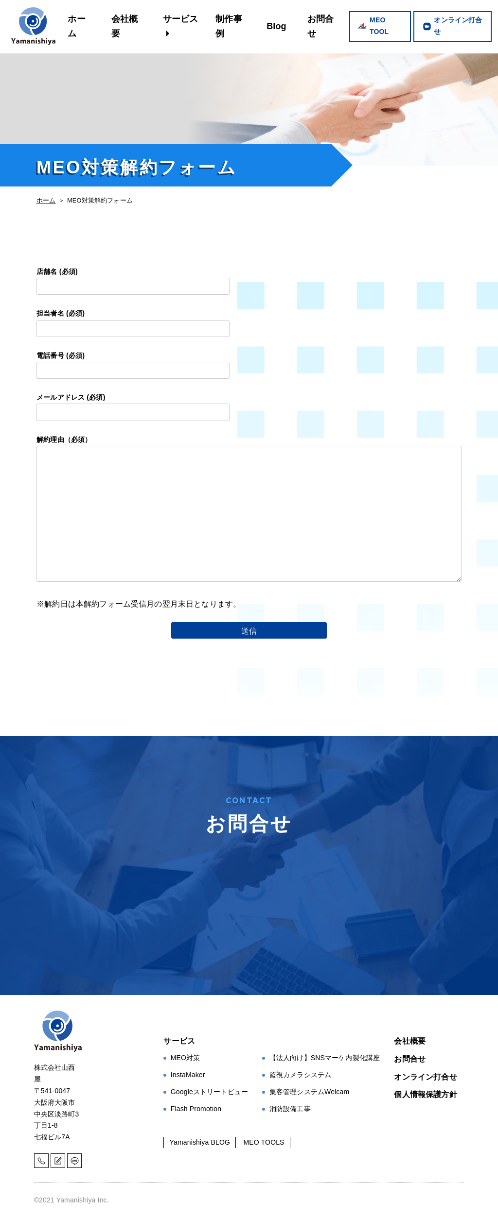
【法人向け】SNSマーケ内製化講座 (324, 1058)
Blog (276, 26)
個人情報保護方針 (425, 1094)
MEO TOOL (379, 25)
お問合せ (320, 26)
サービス (180, 19)
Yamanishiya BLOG (200, 1142)
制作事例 (228, 26)
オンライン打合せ (458, 25)
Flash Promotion (196, 1109)
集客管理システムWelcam (309, 1092)
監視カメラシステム (300, 1075)
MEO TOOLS (263, 1142)
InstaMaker (188, 1075)
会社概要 (124, 26)
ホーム (76, 26)
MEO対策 (185, 1058)
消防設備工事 (290, 1109)
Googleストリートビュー (209, 1092)
